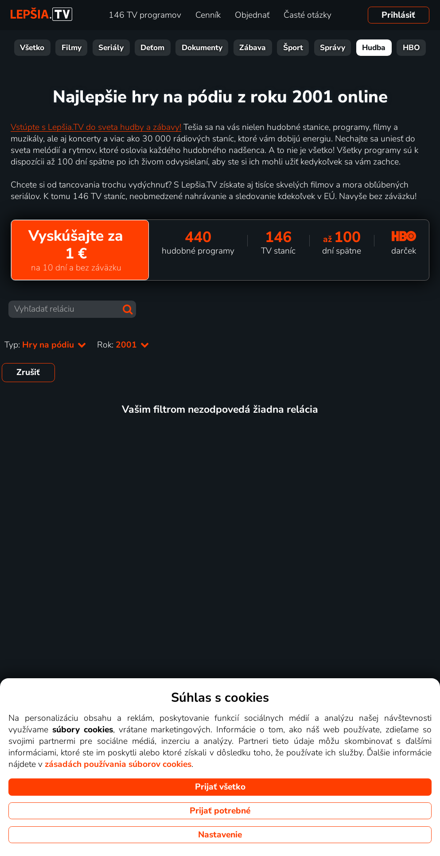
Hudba (373, 48)
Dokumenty (202, 48)
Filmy (72, 48)
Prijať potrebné (220, 811)
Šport (293, 48)
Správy (332, 48)
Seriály (111, 48)
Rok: (123, 345)
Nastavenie (220, 834)
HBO (411, 48)
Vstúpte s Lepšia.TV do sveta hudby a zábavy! (96, 127)
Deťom (152, 48)
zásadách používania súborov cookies (118, 764)
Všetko (32, 48)
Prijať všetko (220, 787)
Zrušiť (28, 372)
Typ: (45, 345)
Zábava (252, 48)
